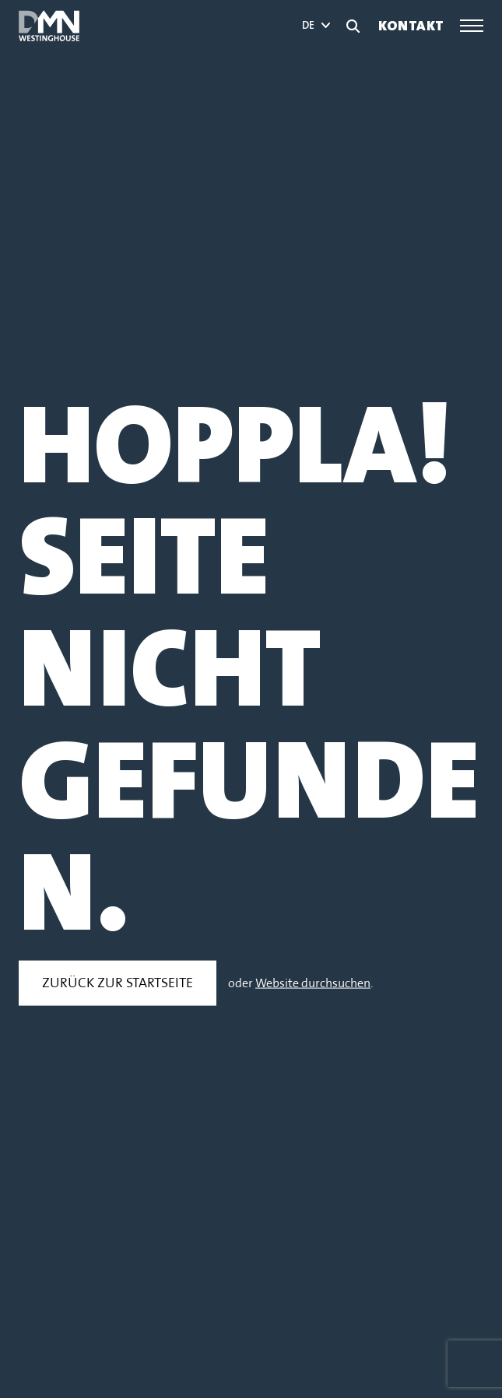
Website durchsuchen (312, 983)
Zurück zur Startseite (117, 983)
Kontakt (411, 26)
